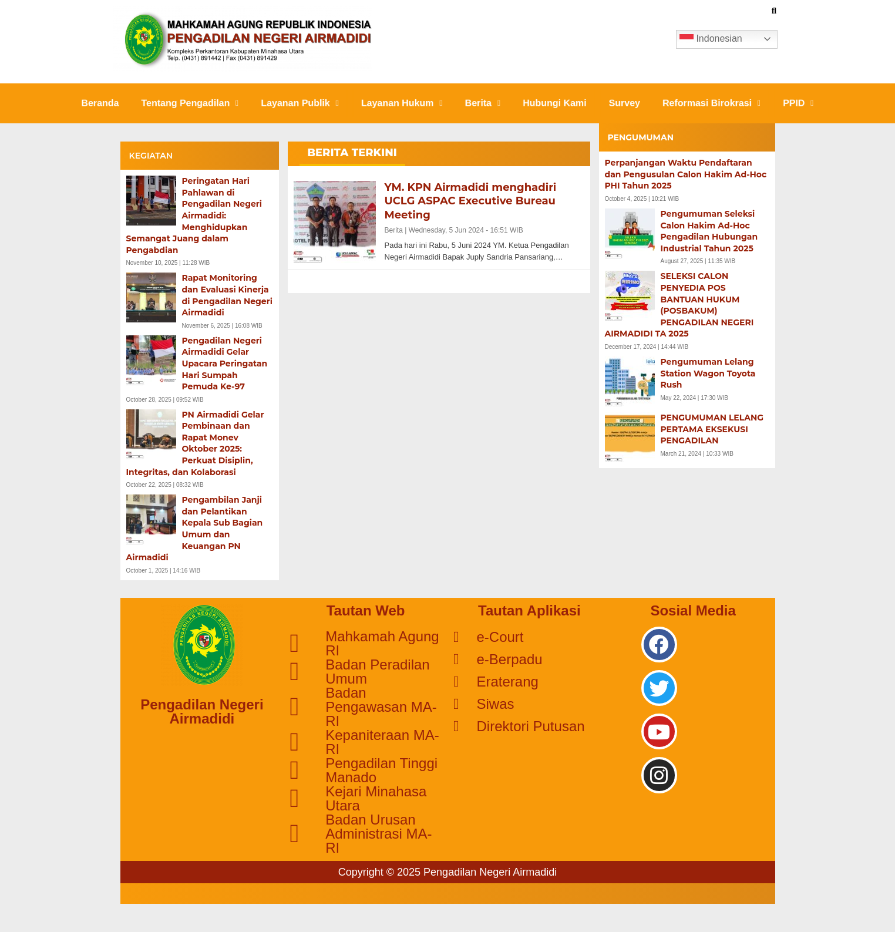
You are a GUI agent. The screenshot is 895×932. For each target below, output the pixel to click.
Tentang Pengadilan (184, 103)
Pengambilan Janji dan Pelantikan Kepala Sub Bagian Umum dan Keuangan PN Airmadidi (194, 528)
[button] (184, 103)
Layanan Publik (297, 103)
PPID (806, 103)
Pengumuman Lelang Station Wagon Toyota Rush (708, 373)
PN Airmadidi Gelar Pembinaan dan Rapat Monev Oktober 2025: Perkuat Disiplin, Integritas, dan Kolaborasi (195, 443)
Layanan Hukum (401, 103)
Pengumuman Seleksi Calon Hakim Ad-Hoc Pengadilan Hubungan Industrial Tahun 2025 (709, 231)
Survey (629, 103)
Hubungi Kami (557, 103)
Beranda (92, 103)
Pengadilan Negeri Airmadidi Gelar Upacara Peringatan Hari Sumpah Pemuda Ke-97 (225, 363)
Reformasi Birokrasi (717, 103)
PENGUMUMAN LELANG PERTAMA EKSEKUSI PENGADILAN (712, 429)
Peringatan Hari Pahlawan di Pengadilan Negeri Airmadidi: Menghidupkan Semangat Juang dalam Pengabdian (194, 215)
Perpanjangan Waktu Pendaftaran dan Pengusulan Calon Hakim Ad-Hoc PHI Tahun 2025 (686, 174)
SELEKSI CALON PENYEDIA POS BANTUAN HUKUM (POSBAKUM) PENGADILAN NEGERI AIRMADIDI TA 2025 (679, 305)
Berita (483, 103)
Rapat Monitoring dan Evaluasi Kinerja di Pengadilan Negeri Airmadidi (227, 295)
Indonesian (710, 39)
